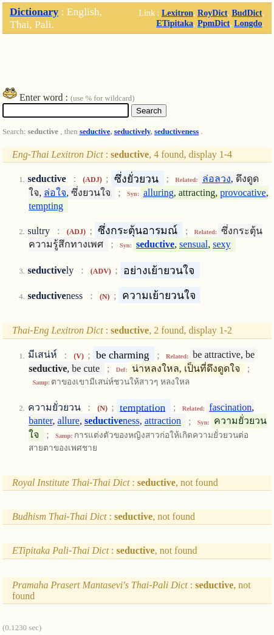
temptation (142, 407)
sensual (193, 244)
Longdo (248, 23)
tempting (46, 206)
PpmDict (213, 23)
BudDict (246, 13)
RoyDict (212, 13)
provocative (243, 192)
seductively (132, 131)
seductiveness (176, 131)
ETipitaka (174, 23)
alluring (158, 192)
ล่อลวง (216, 178)
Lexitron (177, 13)
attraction (163, 421)
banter (40, 421)
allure (69, 421)
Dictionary (34, 11)
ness (112, 421)
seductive (95, 131)
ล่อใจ (55, 192)
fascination (230, 407)
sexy (221, 244)
